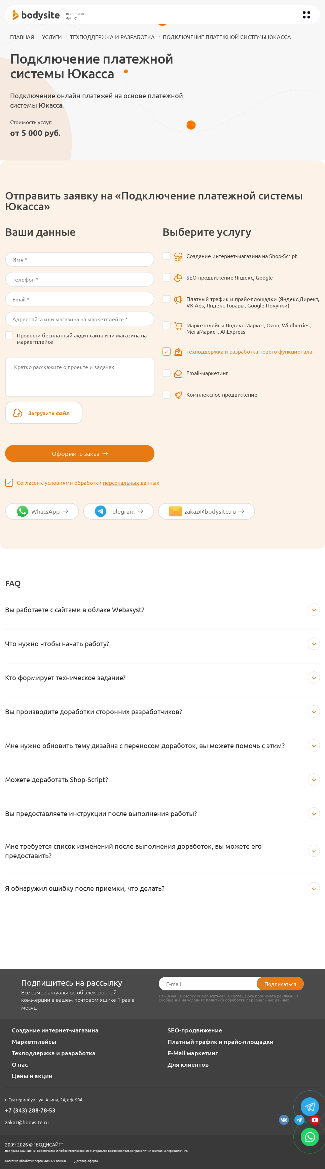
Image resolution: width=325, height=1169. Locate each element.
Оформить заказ (80, 453)
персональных (121, 482)
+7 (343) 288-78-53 (30, 1110)
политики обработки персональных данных (247, 999)
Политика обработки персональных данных (36, 1160)
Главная (22, 37)
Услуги (52, 37)
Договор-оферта (86, 1160)
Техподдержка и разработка (112, 37)
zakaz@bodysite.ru (27, 1122)
